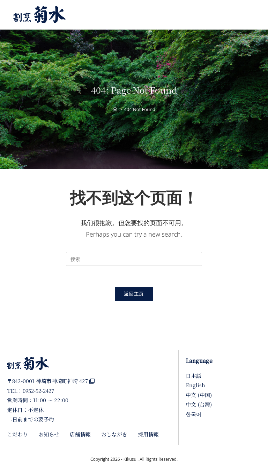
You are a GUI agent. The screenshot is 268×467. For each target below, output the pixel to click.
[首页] (115, 109)
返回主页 (134, 294)
